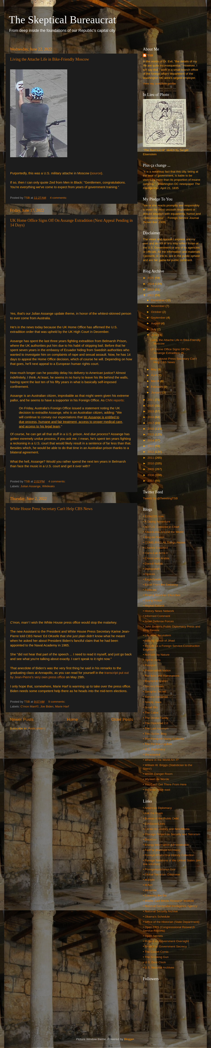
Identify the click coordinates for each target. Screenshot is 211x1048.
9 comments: (57, 701)
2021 (151, 399)
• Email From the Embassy (160, 584)
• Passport (149, 665)
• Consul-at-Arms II (155, 553)
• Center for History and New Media (166, 829)
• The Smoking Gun (156, 957)
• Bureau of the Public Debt (160, 818)
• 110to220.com (153, 516)
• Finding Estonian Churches (161, 595)
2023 (151, 289)
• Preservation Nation (157, 670)
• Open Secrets (153, 936)
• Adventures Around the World (163, 532)
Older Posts (122, 719)
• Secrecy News (153, 686)
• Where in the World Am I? (160, 759)
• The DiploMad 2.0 (155, 723)
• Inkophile (150, 890)
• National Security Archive (160, 911)
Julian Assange (30, 486)
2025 (151, 278)
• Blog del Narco (153, 537)
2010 (151, 463)
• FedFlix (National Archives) (161, 850)
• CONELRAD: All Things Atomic (164, 542)
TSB (150, 55)
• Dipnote (149, 574)
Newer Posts (21, 719)
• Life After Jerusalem (157, 635)
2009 (151, 469)
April (154, 375)
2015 (151, 434)
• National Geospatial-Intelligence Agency (170, 906)
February (157, 386)
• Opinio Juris (151, 660)
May (154, 369)
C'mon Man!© (29, 706)
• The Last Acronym (156, 728)
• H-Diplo (149, 879)
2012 (151, 451)
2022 (151, 295)
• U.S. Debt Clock (154, 962)
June (154, 335)
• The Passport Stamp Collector (163, 738)
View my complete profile (159, 83)
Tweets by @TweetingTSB (160, 498)
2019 (151, 411)
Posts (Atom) (36, 728)
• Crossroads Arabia (156, 558)
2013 (151, 446)
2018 (151, 417)
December (158, 300)
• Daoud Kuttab (153, 563)
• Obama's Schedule (156, 916)
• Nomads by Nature (156, 654)
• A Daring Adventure (156, 521)
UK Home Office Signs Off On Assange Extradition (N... (169, 351)
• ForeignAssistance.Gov (159, 869)
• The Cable (150, 712)
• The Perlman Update (157, 744)
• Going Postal (152, 600)
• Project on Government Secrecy (165, 946)
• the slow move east (156, 789)
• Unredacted (151, 754)
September (158, 317)
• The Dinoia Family (156, 718)
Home (72, 719)
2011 (151, 457)
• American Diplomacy (157, 808)
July (154, 329)
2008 (151, 475)
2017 (151, 423)
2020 (151, 405)
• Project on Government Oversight (166, 941)
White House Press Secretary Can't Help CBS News (51, 509)
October (156, 312)
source (96, 173)
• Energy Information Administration (166, 844)
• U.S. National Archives (158, 967)
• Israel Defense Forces (158, 621)
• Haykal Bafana (153, 605)
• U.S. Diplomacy (154, 749)
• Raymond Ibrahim (155, 681)
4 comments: (59, 197)
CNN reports (115, 400)
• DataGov (149, 839)
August (156, 323)
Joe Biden (46, 706)
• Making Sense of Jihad (159, 640)
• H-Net (148, 885)
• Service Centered (155, 696)
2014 (151, 440)
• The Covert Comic (156, 951)
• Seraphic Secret (154, 691)
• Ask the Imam (153, 813)
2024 (151, 283)
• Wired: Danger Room (158, 774)
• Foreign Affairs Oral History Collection (168, 855)
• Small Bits (150, 707)
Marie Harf (62, 706)
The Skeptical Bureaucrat (62, 19)
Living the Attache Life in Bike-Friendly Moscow (49, 59)
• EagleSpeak (152, 579)
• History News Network (158, 611)
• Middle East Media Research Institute (168, 900)
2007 (151, 480)
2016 (151, 428)
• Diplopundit (151, 568)
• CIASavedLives (154, 823)
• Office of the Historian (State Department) (171, 922)
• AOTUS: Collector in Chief (161, 527)
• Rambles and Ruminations (161, 675)
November (158, 306)
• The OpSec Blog (154, 733)
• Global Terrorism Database (161, 874)
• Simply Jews (152, 702)
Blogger (129, 1039)
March (155, 381)
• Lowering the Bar (155, 895)
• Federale (149, 590)
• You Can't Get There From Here (164, 784)
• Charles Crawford (155, 547)
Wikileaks (48, 486)
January (156, 392)
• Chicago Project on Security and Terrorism (171, 834)
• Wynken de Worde (156, 779)
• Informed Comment (156, 616)
